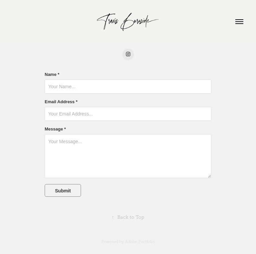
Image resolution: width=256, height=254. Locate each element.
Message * (55, 129)
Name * (52, 74)
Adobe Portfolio (140, 241)
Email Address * (61, 102)
